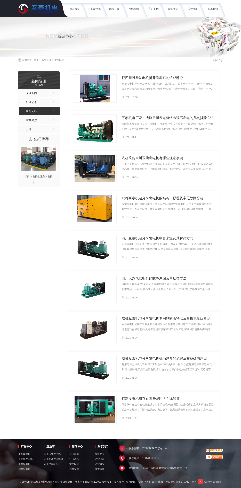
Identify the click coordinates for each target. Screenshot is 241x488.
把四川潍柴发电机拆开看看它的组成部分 (152, 78)
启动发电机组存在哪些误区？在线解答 (151, 399)
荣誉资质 (100, 469)
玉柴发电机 (94, 8)
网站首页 (74, 8)
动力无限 (131, 481)
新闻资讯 (173, 8)
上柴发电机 (24, 464)
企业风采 (100, 464)
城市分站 (143, 481)
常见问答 (59, 60)
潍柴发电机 (24, 469)
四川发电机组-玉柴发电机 (38, 176)
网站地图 (170, 481)
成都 (160, 481)
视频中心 (114, 8)
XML (186, 481)
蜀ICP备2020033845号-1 (98, 481)
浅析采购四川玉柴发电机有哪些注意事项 (152, 158)
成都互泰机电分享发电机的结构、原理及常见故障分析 (162, 198)
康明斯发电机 (25, 459)
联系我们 (213, 8)
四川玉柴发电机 (52, 453)
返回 (217, 60)
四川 (154, 481)
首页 (36, 60)
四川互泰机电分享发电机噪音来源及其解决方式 (157, 238)
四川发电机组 (51, 464)
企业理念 (100, 459)
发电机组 (134, 8)
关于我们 (193, 8)
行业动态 (74, 459)
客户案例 (153, 8)
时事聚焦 (74, 469)
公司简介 (100, 453)
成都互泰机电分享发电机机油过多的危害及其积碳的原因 (164, 358)
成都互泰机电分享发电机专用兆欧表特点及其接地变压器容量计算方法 (168, 318)
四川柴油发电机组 (53, 459)
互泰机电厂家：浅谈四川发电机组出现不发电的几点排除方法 (168, 118)
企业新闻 (74, 453)
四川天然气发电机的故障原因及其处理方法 (154, 278)
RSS (179, 481)
